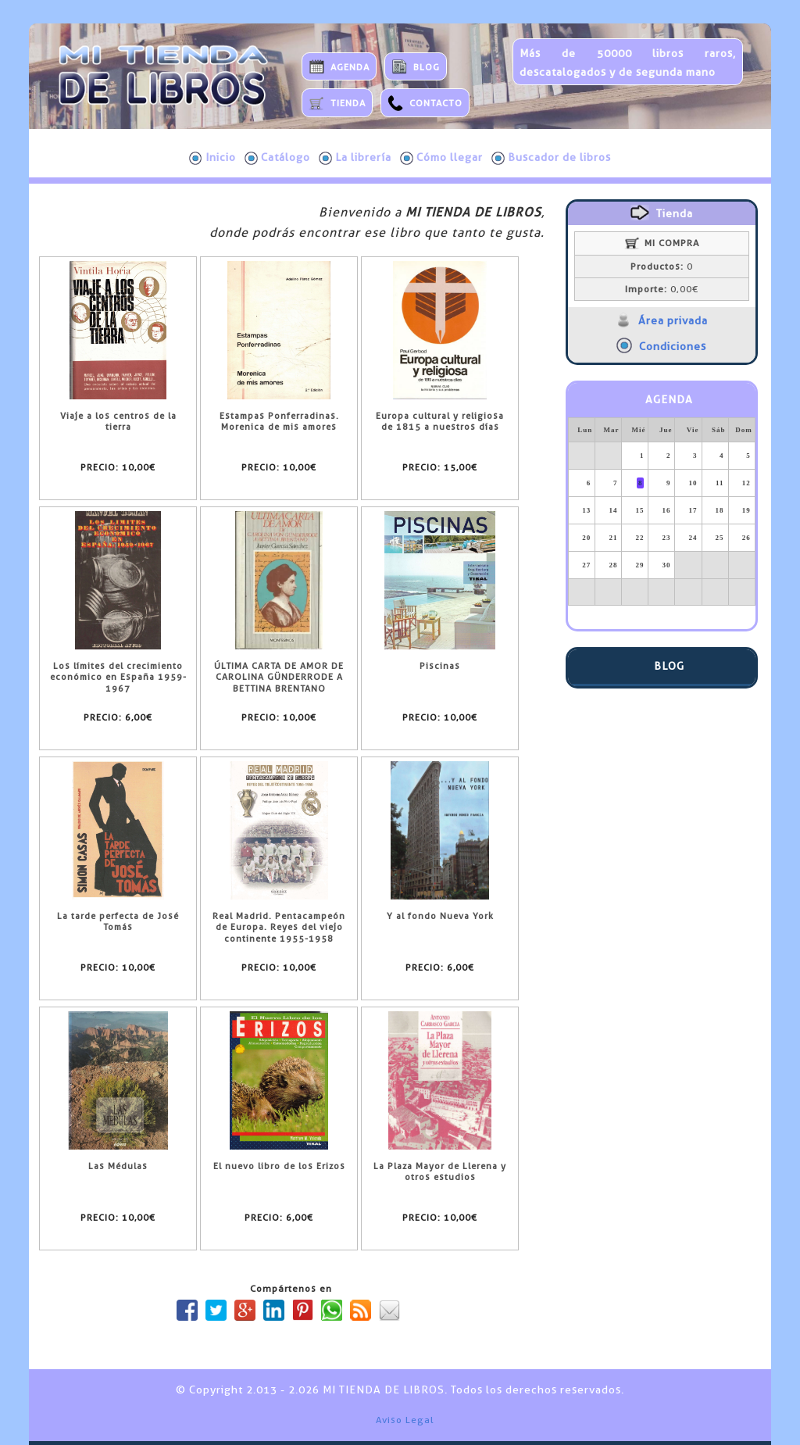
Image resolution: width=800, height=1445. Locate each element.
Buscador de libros (551, 158)
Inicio (212, 158)
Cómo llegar (441, 158)
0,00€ (661, 289)
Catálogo (277, 158)
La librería (355, 158)
